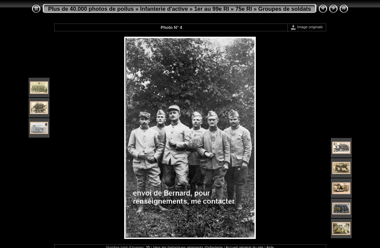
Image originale (306, 27)
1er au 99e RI (211, 9)
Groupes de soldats (284, 9)
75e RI (243, 9)
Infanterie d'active (164, 9)
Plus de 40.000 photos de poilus (91, 9)
